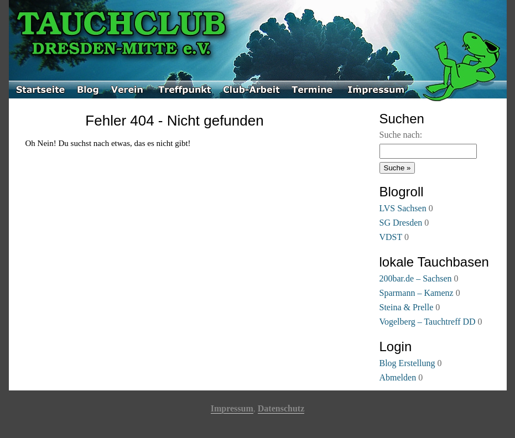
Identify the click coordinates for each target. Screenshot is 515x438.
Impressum (232, 408)
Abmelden (398, 377)
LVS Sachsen (402, 208)
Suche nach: (401, 134)
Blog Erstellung (407, 363)
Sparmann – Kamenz (416, 293)
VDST (391, 237)
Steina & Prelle (406, 307)
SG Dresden (401, 222)
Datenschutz (281, 408)
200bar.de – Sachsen (415, 278)
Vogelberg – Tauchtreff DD (427, 321)
